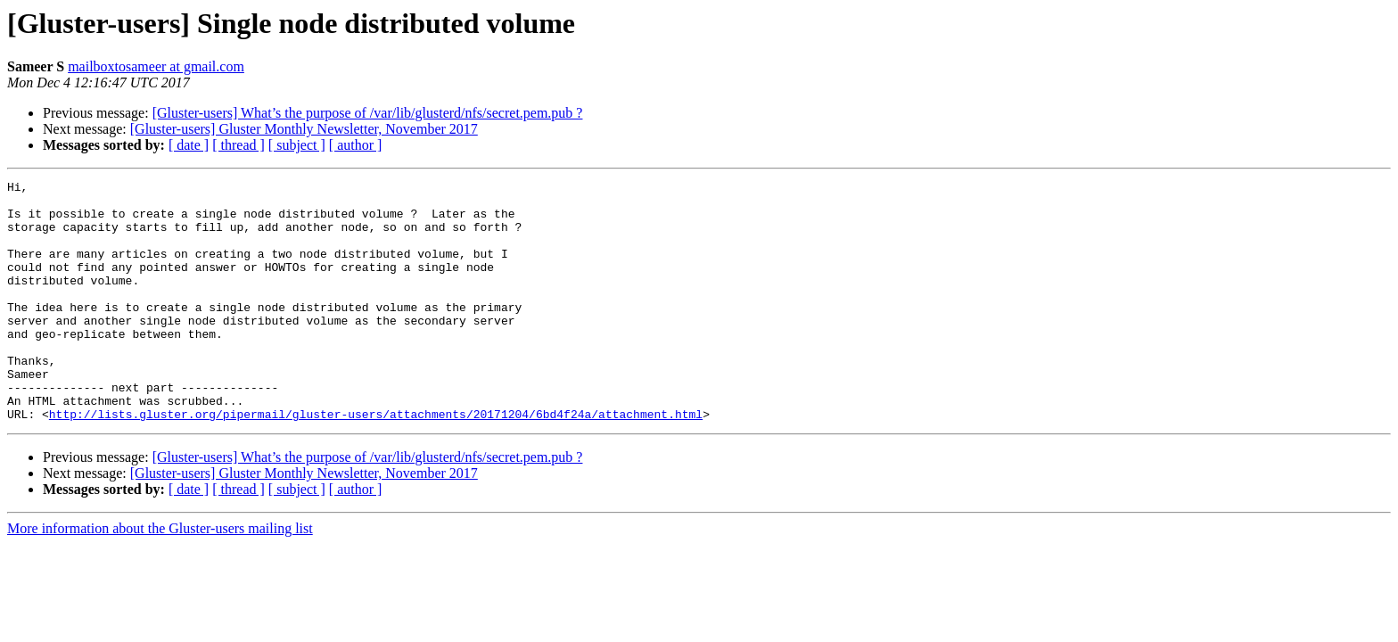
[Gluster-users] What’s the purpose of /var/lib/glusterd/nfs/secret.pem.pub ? (367, 112)
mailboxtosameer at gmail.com (156, 66)
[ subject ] (296, 144)
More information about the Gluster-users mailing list (160, 576)
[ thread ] (238, 144)
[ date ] (189, 144)
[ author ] (355, 144)
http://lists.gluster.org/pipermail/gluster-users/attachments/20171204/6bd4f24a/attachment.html (376, 462)
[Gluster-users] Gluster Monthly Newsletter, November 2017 (304, 128)
